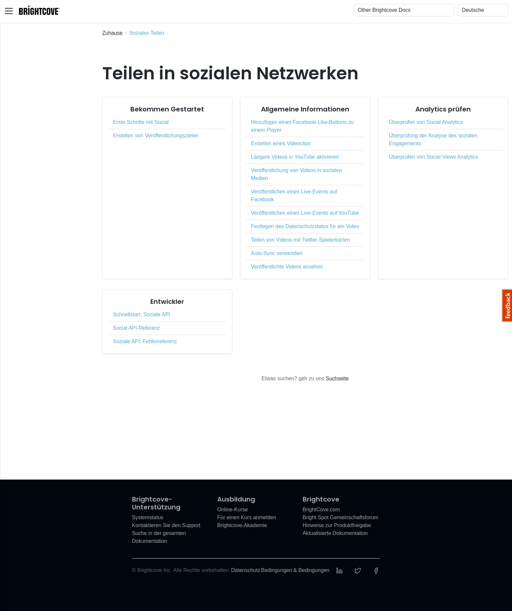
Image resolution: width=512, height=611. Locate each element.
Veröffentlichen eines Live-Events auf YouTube (305, 213)
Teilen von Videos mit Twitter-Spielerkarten (300, 240)
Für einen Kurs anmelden (246, 517)
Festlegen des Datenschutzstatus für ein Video (305, 226)
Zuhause (112, 33)
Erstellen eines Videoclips (281, 143)
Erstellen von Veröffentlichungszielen (156, 135)
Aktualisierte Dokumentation (335, 533)
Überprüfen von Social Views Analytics (433, 157)
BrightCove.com (321, 509)
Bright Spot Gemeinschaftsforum (340, 517)
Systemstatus (147, 517)
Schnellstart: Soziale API (141, 314)
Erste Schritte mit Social (141, 122)
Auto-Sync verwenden (276, 253)
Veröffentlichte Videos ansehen (287, 266)
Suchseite (337, 378)
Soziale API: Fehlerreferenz (145, 341)
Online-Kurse (232, 509)
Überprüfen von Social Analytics (426, 122)
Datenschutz (245, 570)
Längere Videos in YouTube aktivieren (295, 157)
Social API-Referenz (136, 328)
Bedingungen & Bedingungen (295, 570)
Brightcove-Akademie (242, 525)
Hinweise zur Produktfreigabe (337, 525)
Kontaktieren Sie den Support (166, 525)
